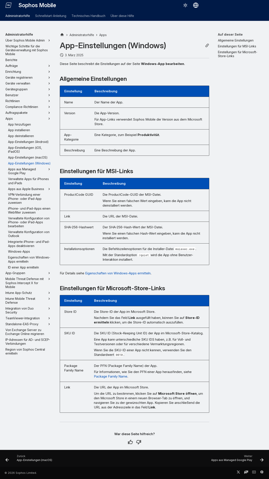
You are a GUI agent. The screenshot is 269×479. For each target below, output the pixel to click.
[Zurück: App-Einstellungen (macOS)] (30, 459)
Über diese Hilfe (122, 16)
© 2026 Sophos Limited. (21, 472)
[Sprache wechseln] (195, 5)
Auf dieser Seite (230, 34)
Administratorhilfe (17, 16)
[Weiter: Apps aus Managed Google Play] (236, 459)
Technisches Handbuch (88, 16)
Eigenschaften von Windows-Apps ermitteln (118, 273)
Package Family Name (110, 376)
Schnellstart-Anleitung (50, 16)
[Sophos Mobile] (8, 5)
